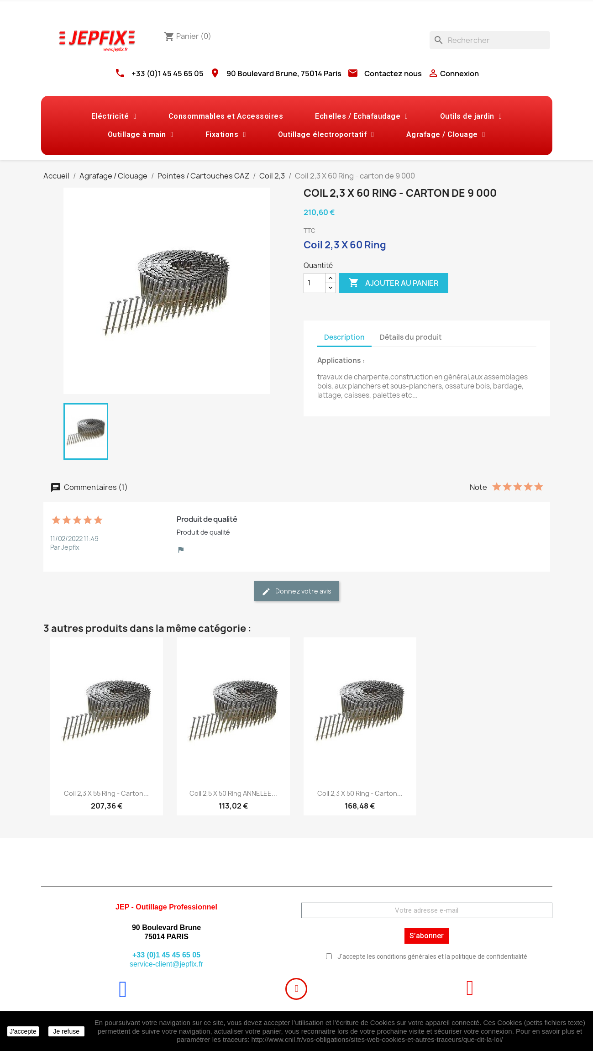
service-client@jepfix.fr (166, 964)
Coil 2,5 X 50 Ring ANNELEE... (233, 793)
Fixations (225, 134)
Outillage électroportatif (326, 134)
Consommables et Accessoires (225, 116)
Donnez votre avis (296, 591)
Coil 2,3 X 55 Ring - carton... (106, 793)
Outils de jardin (471, 116)
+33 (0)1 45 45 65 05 (167, 73)
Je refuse (66, 1031)
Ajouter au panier (393, 283)
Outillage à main (140, 134)
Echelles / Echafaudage (361, 116)
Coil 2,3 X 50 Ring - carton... (360, 793)
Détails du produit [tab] (411, 337)
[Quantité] (314, 283)
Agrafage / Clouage (445, 134)
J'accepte (23, 1031)
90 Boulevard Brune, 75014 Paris (283, 73)
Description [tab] (344, 337)
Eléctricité (113, 116)
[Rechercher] (490, 40)
